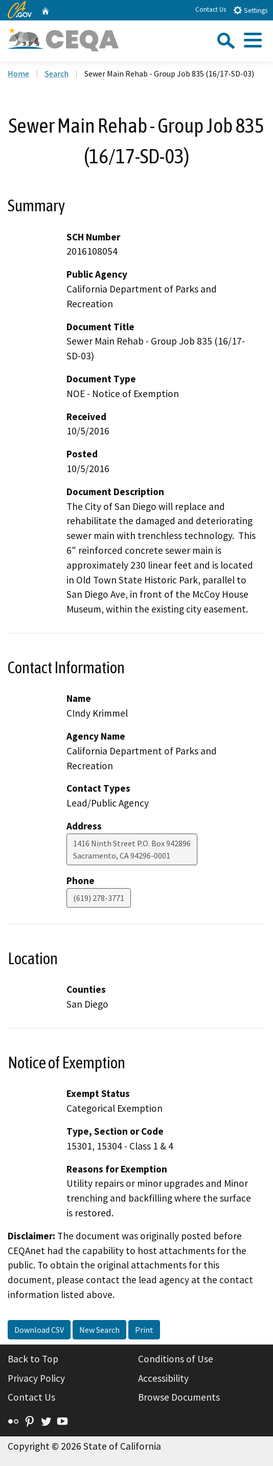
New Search (99, 1330)
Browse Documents (179, 1397)
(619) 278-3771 (98, 898)
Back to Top (33, 1359)
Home (18, 73)
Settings (250, 10)
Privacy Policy (36, 1378)
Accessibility (163, 1378)
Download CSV (39, 1330)
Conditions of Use (175, 1359)
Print (144, 1330)
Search (57, 73)
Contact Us (210, 9)
